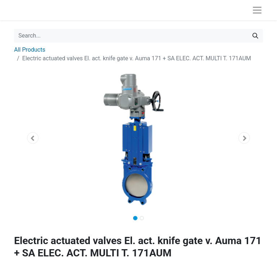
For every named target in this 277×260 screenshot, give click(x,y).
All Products (29, 49)
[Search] (255, 36)
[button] (33, 137)
